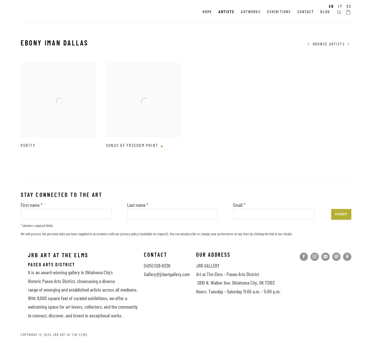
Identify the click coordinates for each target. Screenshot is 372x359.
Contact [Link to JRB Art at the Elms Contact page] (305, 12)
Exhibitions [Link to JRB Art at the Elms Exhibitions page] (279, 12)
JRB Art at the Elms (67, 12)
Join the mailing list (325, 257)
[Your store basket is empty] (348, 13)
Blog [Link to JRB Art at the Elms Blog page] (325, 12)
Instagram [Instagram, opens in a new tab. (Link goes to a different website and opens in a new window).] (315, 257)
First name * (31, 206)
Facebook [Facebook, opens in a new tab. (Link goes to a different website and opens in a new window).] (304, 257)
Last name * (137, 206)
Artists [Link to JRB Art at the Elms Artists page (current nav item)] (226, 12)
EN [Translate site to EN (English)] (331, 7)
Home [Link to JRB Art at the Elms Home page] (207, 12)
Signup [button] (341, 214)
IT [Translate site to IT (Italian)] (340, 7)
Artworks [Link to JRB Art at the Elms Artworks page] (250, 12)
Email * (239, 206)
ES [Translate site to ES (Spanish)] (349, 7)
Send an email (336, 257)
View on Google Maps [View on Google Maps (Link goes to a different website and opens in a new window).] (347, 257)
